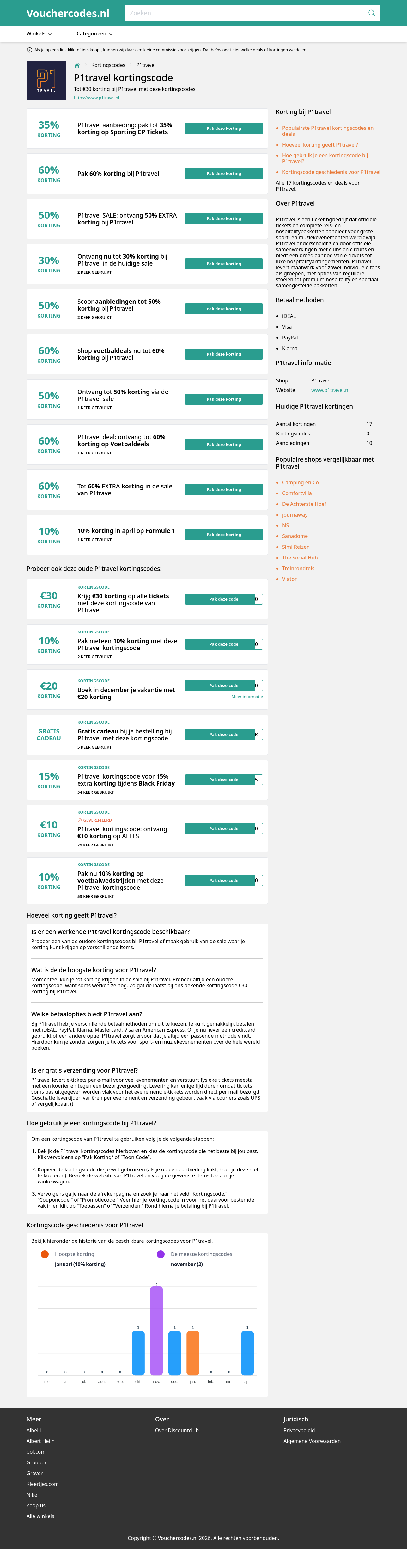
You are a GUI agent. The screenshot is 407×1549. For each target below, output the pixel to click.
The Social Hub (300, 557)
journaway (295, 514)
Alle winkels (40, 1516)
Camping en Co (300, 482)
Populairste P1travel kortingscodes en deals (328, 130)
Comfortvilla (297, 493)
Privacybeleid (299, 1430)
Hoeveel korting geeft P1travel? (320, 144)
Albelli (34, 1430)
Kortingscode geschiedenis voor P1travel (331, 172)
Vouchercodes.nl (68, 13)
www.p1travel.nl (330, 390)
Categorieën (95, 33)
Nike (32, 1494)
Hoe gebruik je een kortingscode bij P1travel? (325, 158)
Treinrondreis (298, 568)
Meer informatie (247, 696)
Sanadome (295, 536)
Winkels (40, 33)
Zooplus (36, 1505)
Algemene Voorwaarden (312, 1441)
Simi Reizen (296, 546)
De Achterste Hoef (304, 503)
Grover (35, 1473)
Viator (289, 579)
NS (285, 525)
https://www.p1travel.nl (96, 97)
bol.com (36, 1451)
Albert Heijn (41, 1441)
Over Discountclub (177, 1430)
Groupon (37, 1462)
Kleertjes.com (43, 1483)
